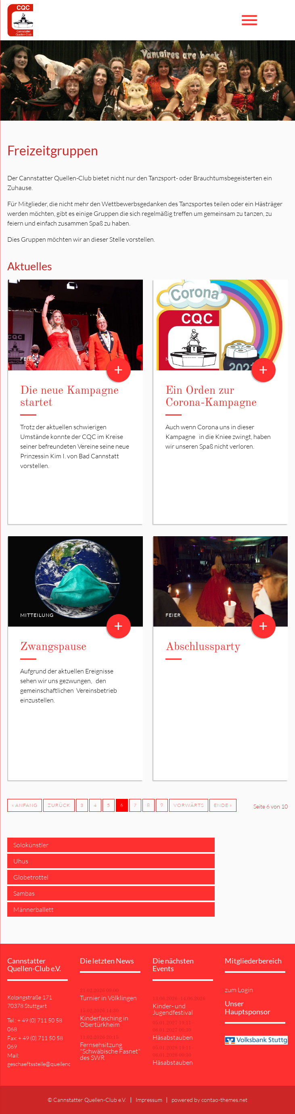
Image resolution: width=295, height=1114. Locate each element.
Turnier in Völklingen (108, 998)
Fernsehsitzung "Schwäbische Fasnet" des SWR (110, 1051)
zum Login (239, 990)
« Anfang (25, 805)
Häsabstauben (173, 1037)
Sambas (24, 893)
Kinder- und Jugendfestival (173, 1009)
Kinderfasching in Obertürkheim (104, 1021)
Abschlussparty (203, 647)
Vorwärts (189, 805)
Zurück (59, 805)
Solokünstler (30, 845)
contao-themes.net (224, 1099)
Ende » (223, 805)
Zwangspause (53, 647)
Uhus (20, 861)
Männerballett (33, 909)
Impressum (149, 1099)
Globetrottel (30, 877)
